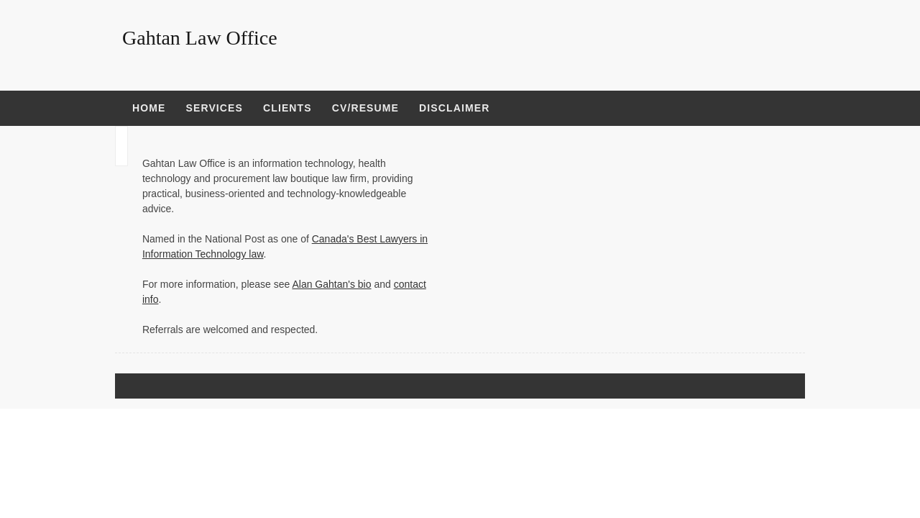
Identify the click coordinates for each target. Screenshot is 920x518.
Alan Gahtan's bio (331, 284)
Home (148, 108)
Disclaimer (454, 108)
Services (214, 108)
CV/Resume (365, 108)
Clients (287, 108)
